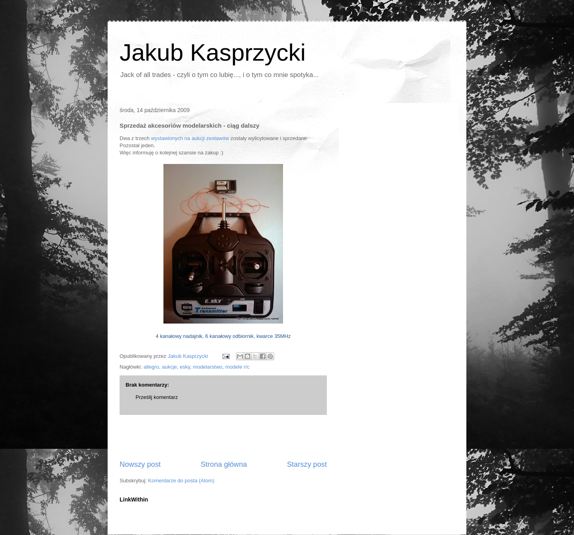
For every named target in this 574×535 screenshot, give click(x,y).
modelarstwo (207, 367)
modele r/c (237, 367)
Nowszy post (140, 464)
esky (185, 367)
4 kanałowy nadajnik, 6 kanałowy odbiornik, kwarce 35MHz (223, 336)
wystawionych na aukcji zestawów (190, 138)
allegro (151, 367)
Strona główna (224, 464)
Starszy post (307, 464)
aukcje (169, 367)
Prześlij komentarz (157, 397)
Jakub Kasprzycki (213, 52)
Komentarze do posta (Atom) (181, 481)
